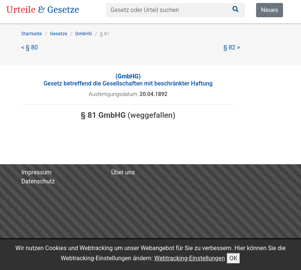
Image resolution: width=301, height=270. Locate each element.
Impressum (36, 172)
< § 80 (29, 47)
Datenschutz (38, 181)
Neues (269, 10)
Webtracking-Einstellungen (189, 258)
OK (233, 258)
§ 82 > (232, 47)
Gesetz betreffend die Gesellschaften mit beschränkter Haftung (128, 80)
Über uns (123, 172)
